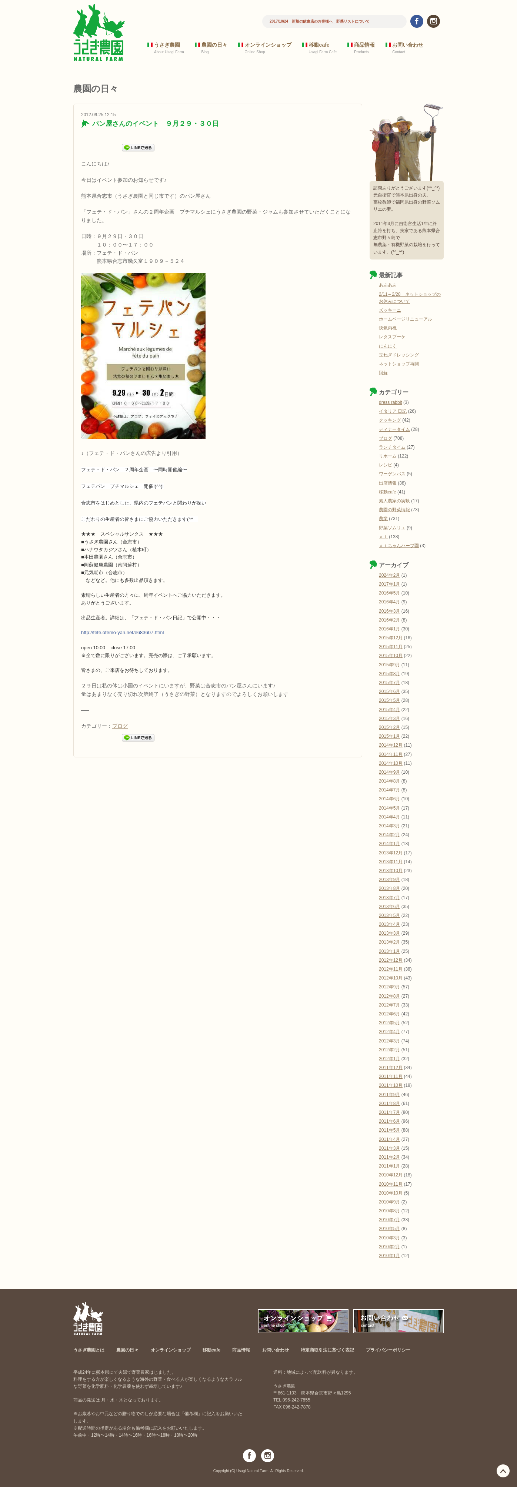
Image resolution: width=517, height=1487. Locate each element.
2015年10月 (391, 655)
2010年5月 (389, 1228)
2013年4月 (389, 924)
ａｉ (383, 536)
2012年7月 (389, 1005)
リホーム (388, 456)
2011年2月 (389, 1157)
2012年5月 (389, 1022)
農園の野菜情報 (394, 509)
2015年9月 (389, 664)
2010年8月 (389, 1210)
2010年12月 (391, 1175)
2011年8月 (389, 1103)
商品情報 (364, 45)
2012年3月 (389, 1041)
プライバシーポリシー (388, 1350)
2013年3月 (389, 933)
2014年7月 (389, 790)
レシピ (385, 465)
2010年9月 (389, 1202)
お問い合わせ (407, 45)
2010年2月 (389, 1246)
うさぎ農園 (167, 45)
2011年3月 (389, 1148)
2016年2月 (389, 620)
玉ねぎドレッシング (399, 355)
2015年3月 (389, 718)
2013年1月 (389, 951)
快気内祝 (388, 328)
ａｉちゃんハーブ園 (399, 545)
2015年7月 (389, 682)
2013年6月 (389, 906)
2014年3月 (389, 825)
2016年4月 (389, 601)
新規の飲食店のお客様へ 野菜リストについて (331, 21)
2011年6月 (389, 1121)
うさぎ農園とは (88, 1350)
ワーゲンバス (392, 473)
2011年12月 (391, 1067)
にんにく (388, 346)
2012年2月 (389, 1049)
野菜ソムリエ (392, 527)
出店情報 (388, 483)
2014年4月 (389, 817)
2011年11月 (391, 1076)
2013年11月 (391, 861)
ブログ (120, 726)
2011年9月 (389, 1094)
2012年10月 (391, 978)
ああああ (388, 285)
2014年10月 (391, 763)
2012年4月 (389, 1031)
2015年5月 (389, 700)
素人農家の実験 (394, 500)
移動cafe (319, 45)
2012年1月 (389, 1058)
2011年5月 (389, 1130)
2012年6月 (389, 1014)
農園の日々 (214, 45)
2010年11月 (391, 1184)
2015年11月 (391, 646)
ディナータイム (394, 429)
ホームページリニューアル (405, 319)
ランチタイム (392, 447)
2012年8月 (389, 996)
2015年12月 (391, 637)
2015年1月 (389, 736)
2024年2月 (389, 575)
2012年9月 (389, 986)
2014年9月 (389, 772)
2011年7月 (389, 1112)
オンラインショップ (268, 45)
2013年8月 (389, 888)
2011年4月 (389, 1139)
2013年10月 (391, 870)
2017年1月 (389, 584)
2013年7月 (389, 897)
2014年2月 (389, 834)
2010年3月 (389, 1237)
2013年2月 (389, 942)
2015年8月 (389, 673)
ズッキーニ (390, 310)
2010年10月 (391, 1193)
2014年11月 (391, 754)
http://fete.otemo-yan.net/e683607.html (122, 632)
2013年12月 (391, 852)
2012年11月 (391, 969)
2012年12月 (391, 960)
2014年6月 (389, 798)
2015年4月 (389, 709)
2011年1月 (389, 1166)
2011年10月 (391, 1085)
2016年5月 (389, 593)
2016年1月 (389, 629)
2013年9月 (389, 879)
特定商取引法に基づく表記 (327, 1350)
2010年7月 (389, 1219)
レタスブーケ (392, 336)
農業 (383, 518)
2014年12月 (391, 745)
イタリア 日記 (393, 411)
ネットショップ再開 (399, 363)
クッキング (390, 420)
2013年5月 (389, 915)
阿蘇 (383, 372)
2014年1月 (389, 843)
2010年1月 (389, 1255)
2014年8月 (389, 781)
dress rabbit (390, 402)
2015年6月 (389, 691)
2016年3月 (389, 611)
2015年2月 (389, 727)
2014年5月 (389, 808)
